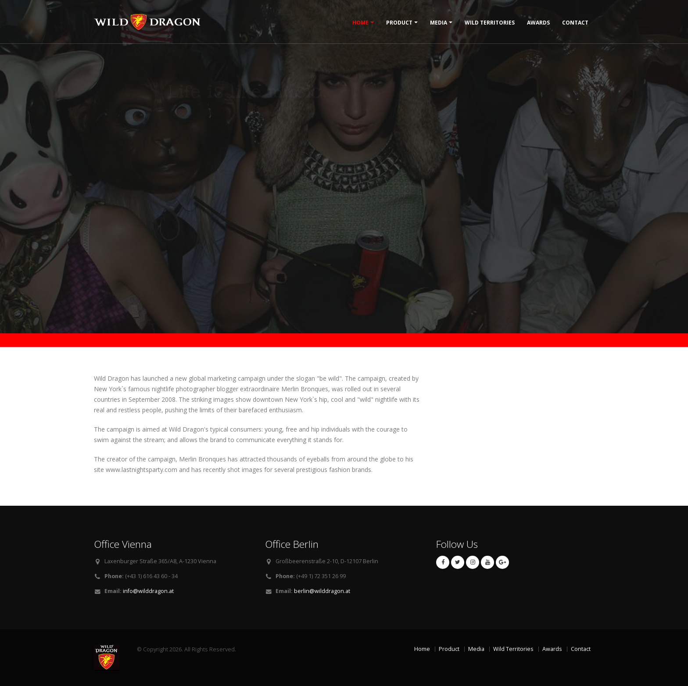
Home (360, 22)
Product (399, 22)
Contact (575, 22)
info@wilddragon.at (148, 591)
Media (438, 22)
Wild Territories (490, 22)
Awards (538, 22)
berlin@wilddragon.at (322, 591)
